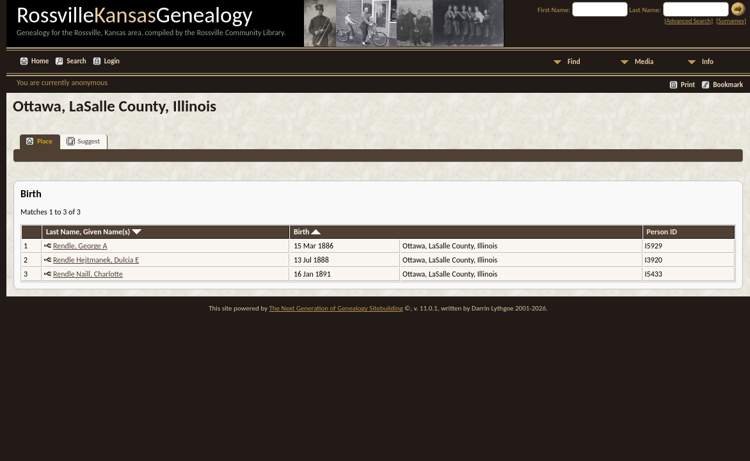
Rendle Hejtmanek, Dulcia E (96, 259)
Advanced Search (688, 21)
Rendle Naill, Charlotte (88, 274)
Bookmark (728, 85)
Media (644, 62)
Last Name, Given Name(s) (93, 231)
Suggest (83, 141)
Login (112, 61)
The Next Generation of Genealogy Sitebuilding (336, 308)
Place (39, 141)
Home (40, 61)
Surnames (731, 21)
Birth (307, 231)
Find (574, 62)
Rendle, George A (80, 245)
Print (688, 85)
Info (708, 62)
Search (76, 61)
